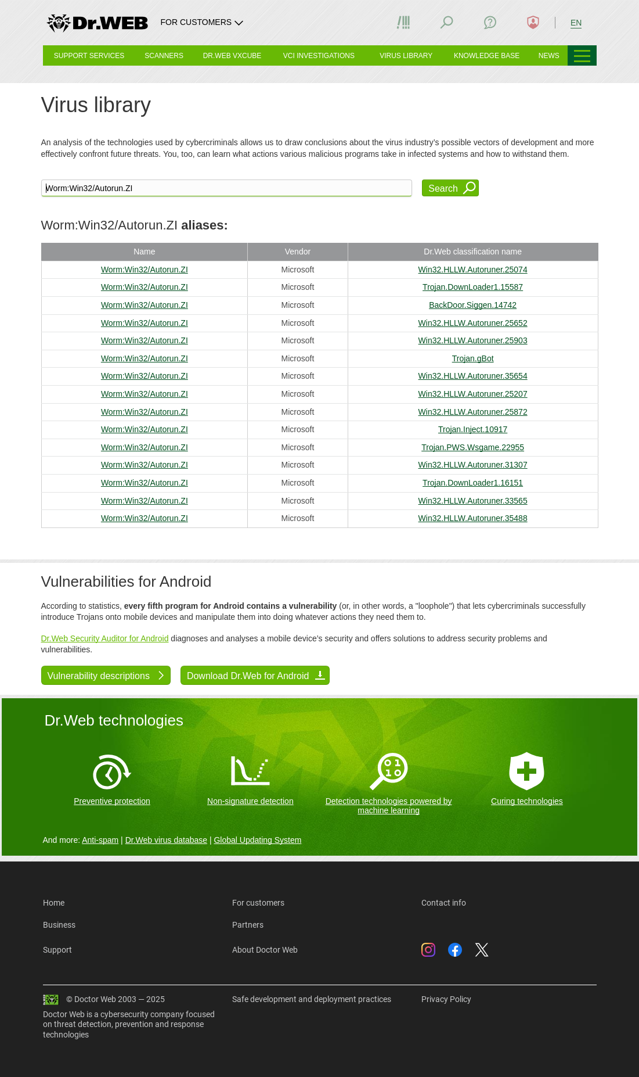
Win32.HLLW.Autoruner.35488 (473, 518)
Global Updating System (257, 840)
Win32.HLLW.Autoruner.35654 (473, 375)
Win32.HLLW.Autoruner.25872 (473, 412)
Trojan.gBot (473, 358)
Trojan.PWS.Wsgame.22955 (472, 447)
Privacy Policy (446, 999)
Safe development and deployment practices (311, 999)
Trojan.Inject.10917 (472, 429)
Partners (247, 925)
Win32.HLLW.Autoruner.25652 (473, 323)
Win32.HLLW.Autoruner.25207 (473, 394)
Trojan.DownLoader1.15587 (473, 287)
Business (59, 925)
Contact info (443, 903)
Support (57, 950)
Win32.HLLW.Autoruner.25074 (473, 269)
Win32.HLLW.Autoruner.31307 (473, 464)
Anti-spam (100, 840)
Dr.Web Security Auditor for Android (105, 638)
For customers (258, 903)
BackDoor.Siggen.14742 (473, 305)
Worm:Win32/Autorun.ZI (144, 269)
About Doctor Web (265, 950)
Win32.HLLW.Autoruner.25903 (473, 340)
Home (53, 903)
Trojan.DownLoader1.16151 (473, 482)
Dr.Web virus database (166, 840)
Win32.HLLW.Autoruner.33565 (473, 500)
